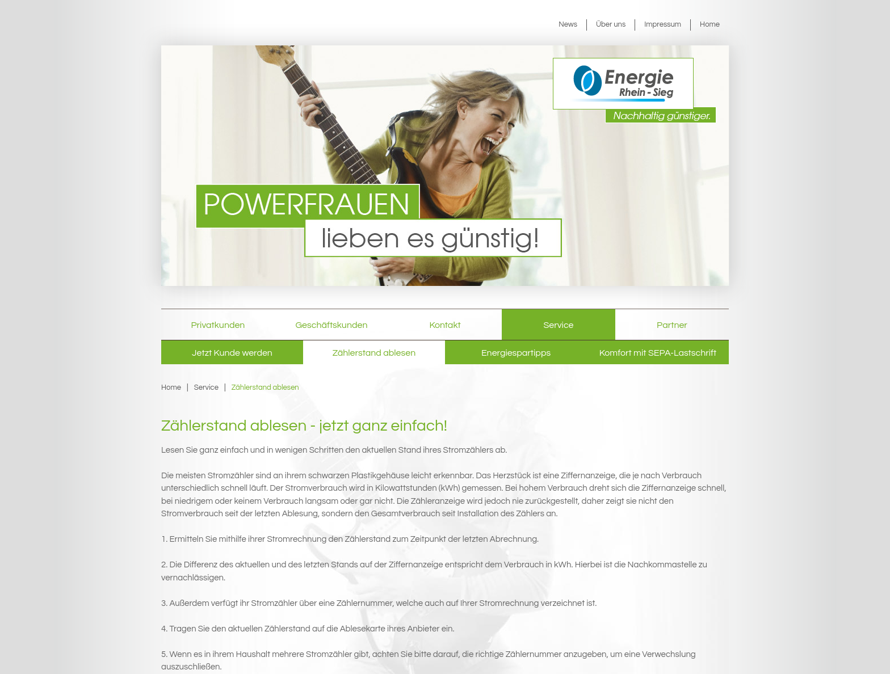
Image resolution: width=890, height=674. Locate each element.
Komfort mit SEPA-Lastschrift (657, 352)
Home (710, 24)
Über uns (610, 24)
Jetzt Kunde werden (232, 352)
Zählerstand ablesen (374, 352)
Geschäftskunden (332, 325)
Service (559, 325)
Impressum (662, 24)
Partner (672, 325)
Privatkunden (218, 325)
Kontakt (444, 325)
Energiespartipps (516, 352)
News (568, 24)
